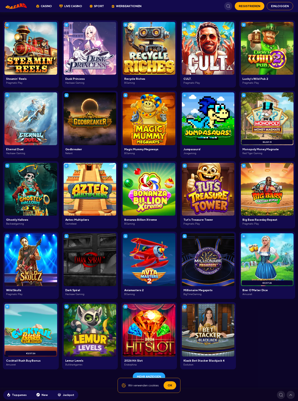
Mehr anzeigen (149, 376)
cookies (153, 385)
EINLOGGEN (280, 6)
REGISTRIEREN (249, 6)
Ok (170, 385)
